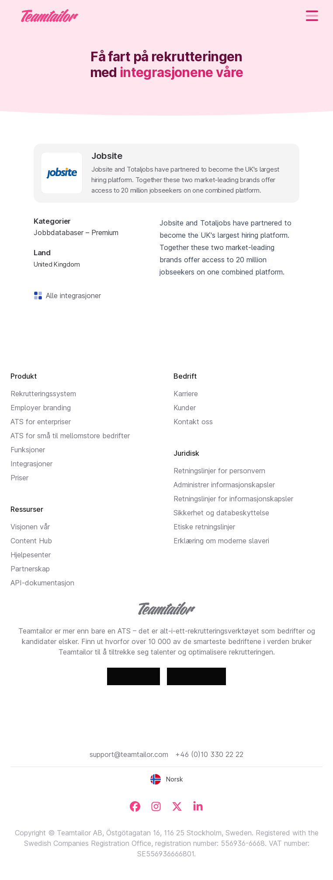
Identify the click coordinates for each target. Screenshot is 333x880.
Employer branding (40, 407)
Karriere (185, 393)
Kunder (184, 407)
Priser (19, 477)
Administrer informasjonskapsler (224, 484)
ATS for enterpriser (40, 421)
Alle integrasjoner (72, 295)
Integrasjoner (31, 463)
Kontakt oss (193, 421)
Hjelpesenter (30, 554)
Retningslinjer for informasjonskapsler (233, 498)
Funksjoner (27, 449)
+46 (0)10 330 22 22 (209, 754)
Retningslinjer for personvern (219, 470)
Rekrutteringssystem (43, 393)
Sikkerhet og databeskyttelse (221, 512)
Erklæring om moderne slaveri (221, 540)
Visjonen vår (30, 526)
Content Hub (31, 540)
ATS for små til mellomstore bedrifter (70, 435)
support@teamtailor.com (129, 754)
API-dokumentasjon (42, 582)
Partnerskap (30, 568)
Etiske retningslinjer (204, 526)
